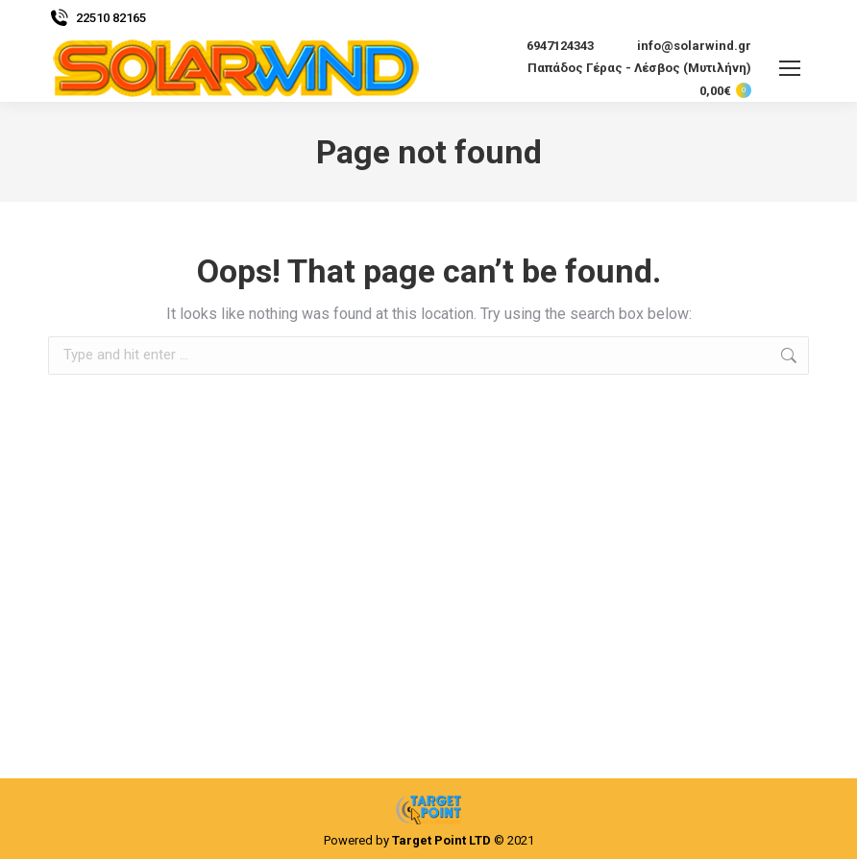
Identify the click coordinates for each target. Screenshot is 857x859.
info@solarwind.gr (682, 46)
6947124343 (548, 46)
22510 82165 (97, 18)
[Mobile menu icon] (790, 68)
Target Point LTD (441, 840)
